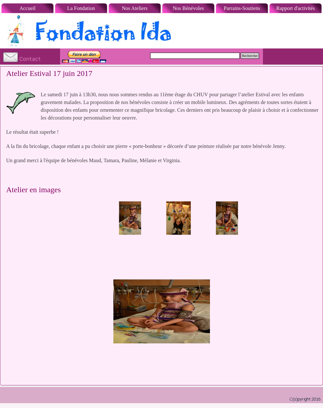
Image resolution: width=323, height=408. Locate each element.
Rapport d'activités (295, 8)
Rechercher (250, 56)
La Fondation (81, 8)
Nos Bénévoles (188, 8)
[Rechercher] (195, 56)
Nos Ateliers (135, 8)
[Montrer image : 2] (178, 218)
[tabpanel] (161, 131)
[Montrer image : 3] (227, 218)
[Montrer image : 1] (130, 218)
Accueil (27, 8)
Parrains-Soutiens (242, 8)
